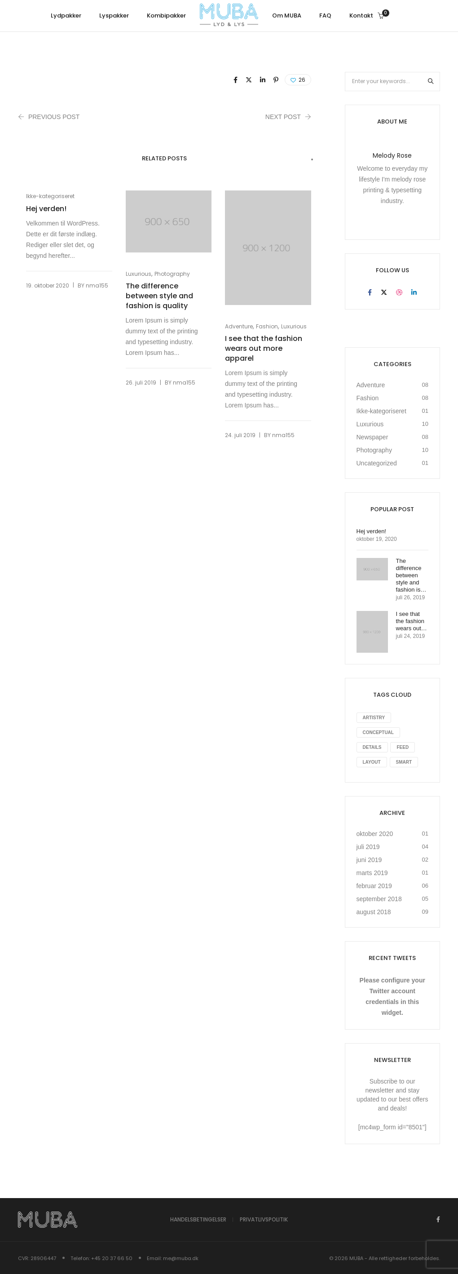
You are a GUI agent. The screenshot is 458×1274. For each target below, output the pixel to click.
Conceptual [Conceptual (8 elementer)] (378, 732)
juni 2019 (369, 859)
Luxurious (138, 274)
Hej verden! (46, 209)
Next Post (283, 116)
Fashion (267, 326)
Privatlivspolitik (264, 1220)
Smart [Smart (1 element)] (404, 762)
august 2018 (374, 912)
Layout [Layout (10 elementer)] (372, 762)
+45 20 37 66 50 (111, 1257)
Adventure (239, 326)
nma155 (97, 287)
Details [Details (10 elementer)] (372, 747)
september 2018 (379, 898)
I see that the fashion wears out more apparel (263, 348)
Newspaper (372, 437)
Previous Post (53, 116)
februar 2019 (374, 885)
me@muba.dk (180, 1257)
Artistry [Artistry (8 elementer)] (374, 717)
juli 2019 (368, 846)
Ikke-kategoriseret (50, 196)
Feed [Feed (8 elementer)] (402, 747)
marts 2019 (372, 872)
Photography (172, 274)
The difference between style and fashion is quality (159, 296)
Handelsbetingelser (198, 1220)
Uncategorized (377, 463)
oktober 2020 (375, 833)
